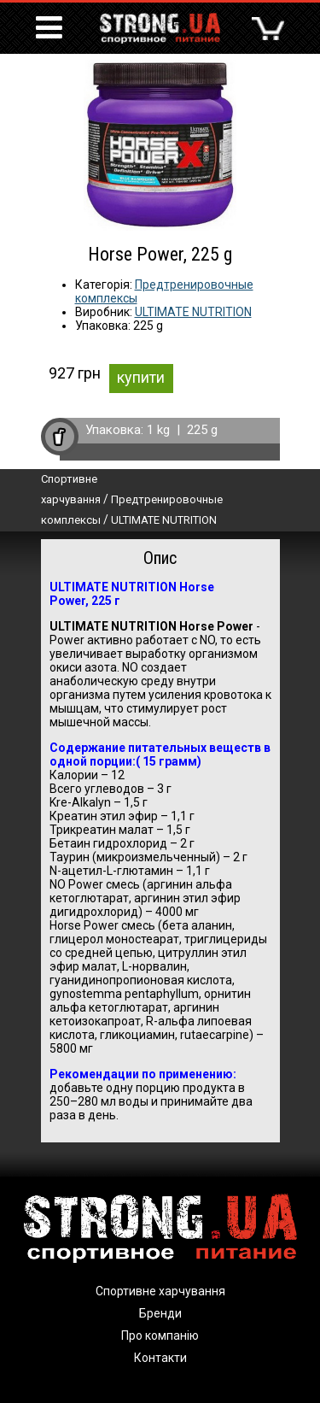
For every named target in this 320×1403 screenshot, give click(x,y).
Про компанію (160, 1335)
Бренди (160, 1313)
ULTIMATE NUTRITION (193, 312)
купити (141, 377)
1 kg (158, 429)
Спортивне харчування (160, 1291)
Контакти (160, 1358)
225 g (202, 429)
